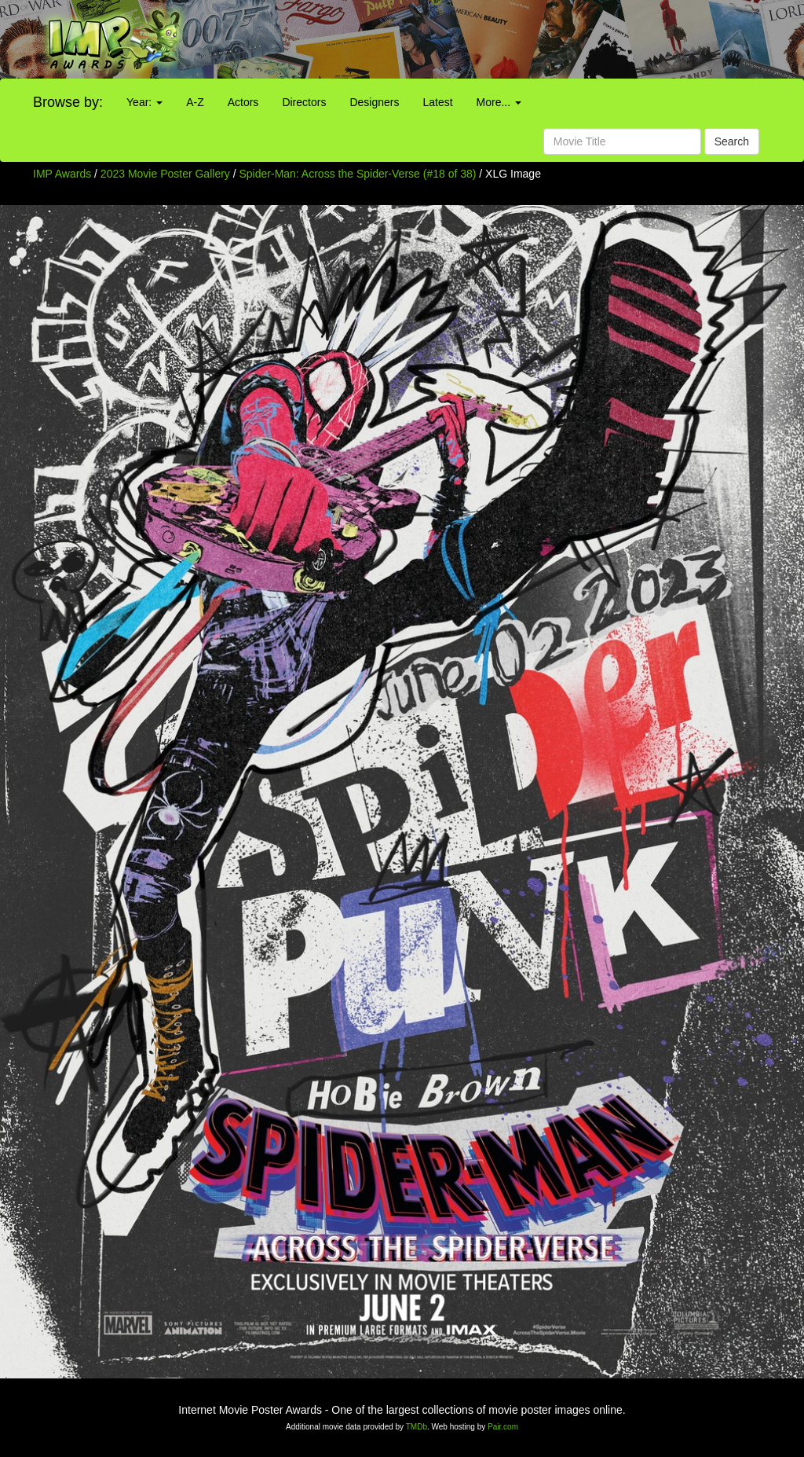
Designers (374, 102)
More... (499, 102)
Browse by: (68, 102)
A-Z (195, 102)
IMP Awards (62, 173)
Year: (144, 102)
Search (731, 141)
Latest (437, 102)
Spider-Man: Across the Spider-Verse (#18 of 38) (358, 173)
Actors (243, 102)
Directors (304, 102)
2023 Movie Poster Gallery (165, 173)
